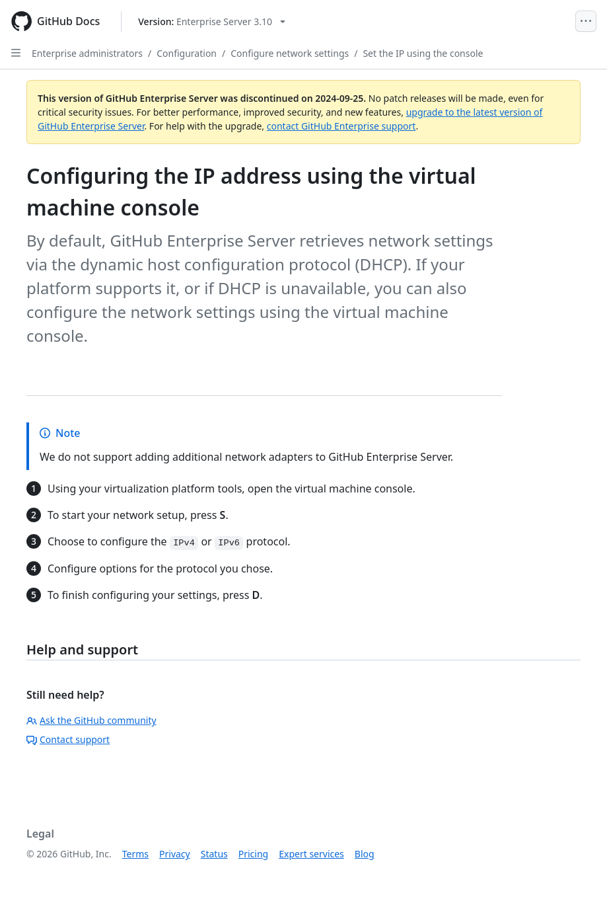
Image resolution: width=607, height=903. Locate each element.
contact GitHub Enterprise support (341, 126)
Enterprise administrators (87, 53)
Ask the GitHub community (91, 720)
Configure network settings (290, 53)
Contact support (68, 739)
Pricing (253, 853)
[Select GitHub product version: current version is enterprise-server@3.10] (211, 21)
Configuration (187, 53)
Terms (135, 853)
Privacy (174, 853)
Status (214, 853)
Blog (365, 853)
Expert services (311, 853)
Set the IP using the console (423, 53)
